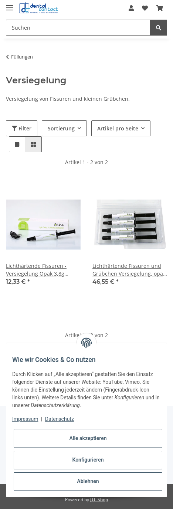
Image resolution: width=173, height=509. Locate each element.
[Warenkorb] (159, 8)
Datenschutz (59, 419)
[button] (131, 8)
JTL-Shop (99, 499)
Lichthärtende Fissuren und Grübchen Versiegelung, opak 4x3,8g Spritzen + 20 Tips (129, 269)
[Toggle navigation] (9, 4)
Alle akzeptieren (87, 438)
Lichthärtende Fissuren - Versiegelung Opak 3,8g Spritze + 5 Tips (36, 269)
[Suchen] (78, 28)
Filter (21, 128)
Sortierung (61, 128)
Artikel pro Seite (117, 128)
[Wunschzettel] (145, 8)
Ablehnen (88, 481)
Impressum (25, 419)
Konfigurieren (88, 460)
